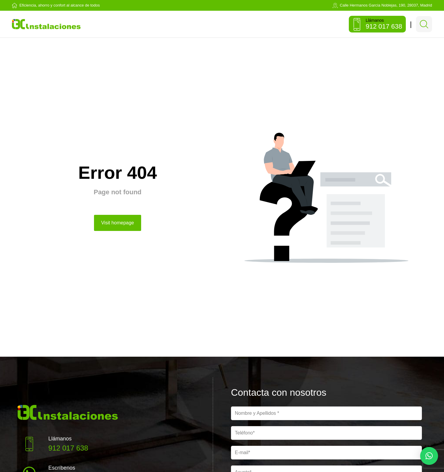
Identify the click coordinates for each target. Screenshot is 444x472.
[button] (429, 456)
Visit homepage (117, 225)
